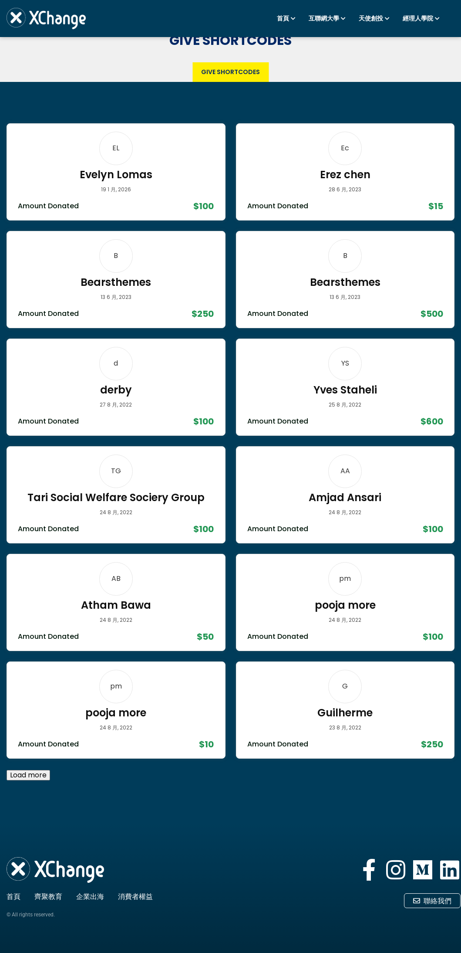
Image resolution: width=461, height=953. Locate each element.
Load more (28, 775)
